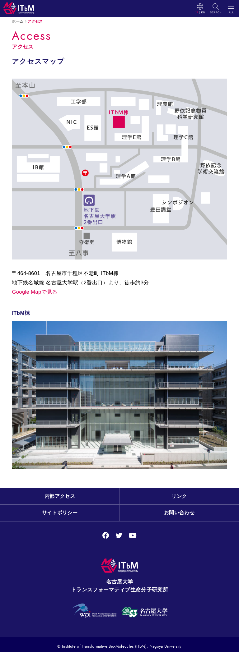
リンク (179, 496)
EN (203, 12)
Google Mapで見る (34, 292)
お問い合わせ (179, 512)
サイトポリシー (59, 512)
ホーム (17, 21)
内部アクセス (60, 496)
